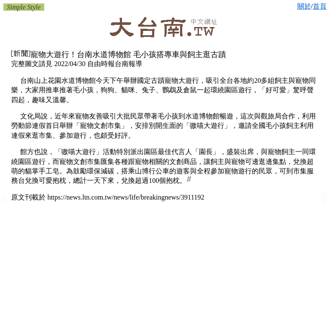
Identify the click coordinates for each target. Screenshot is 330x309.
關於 (304, 6)
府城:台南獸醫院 (5, 204)
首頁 (320, 6)
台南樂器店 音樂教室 (324, 203)
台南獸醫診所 (5, 201)
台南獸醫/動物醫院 (5, 199)
